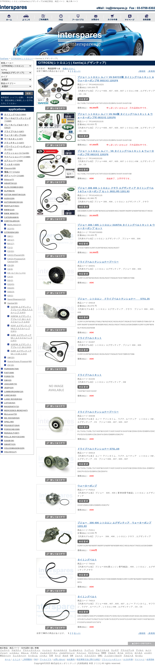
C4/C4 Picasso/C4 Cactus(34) (16, 260)
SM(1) (10, 236)
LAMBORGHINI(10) (13, 391)
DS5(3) (10, 292)
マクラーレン (94, 653)
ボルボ (65, 655)
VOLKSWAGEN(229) (14, 448)
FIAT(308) (9, 373)
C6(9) (10, 269)
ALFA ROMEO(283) (13, 187)
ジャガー (148, 653)
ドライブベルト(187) (14, 131)
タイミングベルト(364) (15, 114)
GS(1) (10, 295)
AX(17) (10, 240)
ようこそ (16, 659)
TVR (51, 655)
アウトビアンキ (127, 650)
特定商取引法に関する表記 (88, 659)
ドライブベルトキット (90, 338)
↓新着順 (151, 71)
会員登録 (150, 659)
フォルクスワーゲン (48, 653)
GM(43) (7, 380)
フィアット (89, 650)
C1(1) (10, 247)
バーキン (43, 655)
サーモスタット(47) (13, 139)
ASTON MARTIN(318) (15, 194)
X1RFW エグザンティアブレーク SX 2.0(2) (21, 345)
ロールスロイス (60, 650)
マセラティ (16, 650)
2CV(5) (10, 228)
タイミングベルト (87, 559)
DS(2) (10, 280)
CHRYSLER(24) (12, 221)
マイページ (140, 659)
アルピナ (112, 653)
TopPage (4, 58)
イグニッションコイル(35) (16, 153)
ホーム (8, 659)
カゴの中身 (128, 659)
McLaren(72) (10, 414)
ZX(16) (10, 365)
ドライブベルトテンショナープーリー (98, 262)
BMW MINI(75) (11, 213)
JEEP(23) (9, 388)
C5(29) (10, 265)
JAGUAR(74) (10, 384)
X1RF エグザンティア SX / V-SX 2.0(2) (21, 352)
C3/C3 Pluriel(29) (16, 255)
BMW (103, 653)
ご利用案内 (27, 659)
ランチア (115, 650)
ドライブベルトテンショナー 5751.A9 (98, 449)
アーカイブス (46, 659)
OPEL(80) (9, 422)
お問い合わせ (59, 659)
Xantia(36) (12, 303)
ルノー (148, 650)
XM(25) (11, 357)
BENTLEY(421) (11, 206)
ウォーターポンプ (87, 485)
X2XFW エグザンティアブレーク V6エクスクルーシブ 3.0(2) (22, 309)
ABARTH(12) (10, 183)
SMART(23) (10, 444)
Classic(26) (10, 168)
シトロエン (14, 653)
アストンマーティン (31, 650)
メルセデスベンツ (67, 653)
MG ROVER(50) (12, 418)
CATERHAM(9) (11, 217)
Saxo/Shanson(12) (16, 299)
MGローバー (5, 655)
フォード (79, 655)
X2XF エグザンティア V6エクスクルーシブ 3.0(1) (21, 328)
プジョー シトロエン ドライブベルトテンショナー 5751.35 (114, 298)
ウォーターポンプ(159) (15, 135)
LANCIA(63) (10, 395)
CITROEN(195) (11, 232)
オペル (120, 653)
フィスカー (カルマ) (113, 655)
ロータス (138, 653)
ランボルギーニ (76, 650)
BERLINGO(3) (14, 225)
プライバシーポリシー (111, 659)
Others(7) (9, 179)
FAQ (36, 659)
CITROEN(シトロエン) (22, 58)
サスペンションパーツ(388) (17, 157)
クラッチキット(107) (14, 143)
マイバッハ (81, 653)
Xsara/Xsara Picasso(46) (19, 361)
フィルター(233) (12, 164)
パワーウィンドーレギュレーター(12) (17, 147)
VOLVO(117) (10, 452)
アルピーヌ (128, 655)
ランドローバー (19, 655)
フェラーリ (5, 650)
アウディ (34, 653)
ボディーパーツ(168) (14, 176)
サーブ (58, 655)
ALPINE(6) (9, 191)
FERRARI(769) (11, 369)
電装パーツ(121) (12, 172)
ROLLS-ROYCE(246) (14, 437)
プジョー (4, 653)
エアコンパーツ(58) (13, 161)
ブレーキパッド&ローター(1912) (16, 126)
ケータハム (33, 655)
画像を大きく (69, 68)
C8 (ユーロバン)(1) (16, 273)
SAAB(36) (9, 440)
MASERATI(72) (11, 406)
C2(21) (10, 251)
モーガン (139, 655)
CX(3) (10, 277)
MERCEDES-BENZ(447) (16, 410)
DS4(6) (10, 288)
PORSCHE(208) (12, 429)
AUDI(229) (9, 198)
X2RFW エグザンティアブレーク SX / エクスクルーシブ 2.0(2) (21, 319)
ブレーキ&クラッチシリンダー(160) (17, 119)
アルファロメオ (102, 650)
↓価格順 (141, 71)
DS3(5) (10, 284)
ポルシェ (25, 653)
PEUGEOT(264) (12, 425)
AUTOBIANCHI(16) (13, 202)
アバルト (140, 650)
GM (71, 655)
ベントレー (47, 650)
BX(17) (10, 243)
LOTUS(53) (9, 403)
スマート (129, 653)
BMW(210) (9, 210)
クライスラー (90, 655)
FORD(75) (9, 376)
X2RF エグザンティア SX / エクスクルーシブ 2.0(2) (21, 338)
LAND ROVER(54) (13, 399)
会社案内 (71, 659)
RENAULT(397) (11, 433)
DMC (100, 655)
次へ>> (77, 71)
